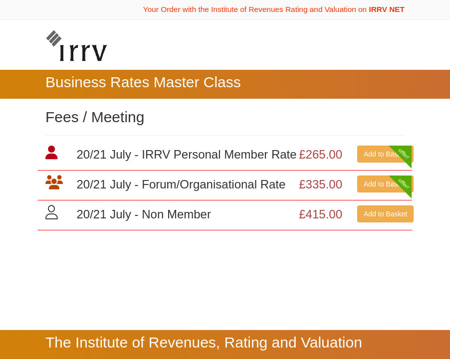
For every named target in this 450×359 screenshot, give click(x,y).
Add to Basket (385, 154)
